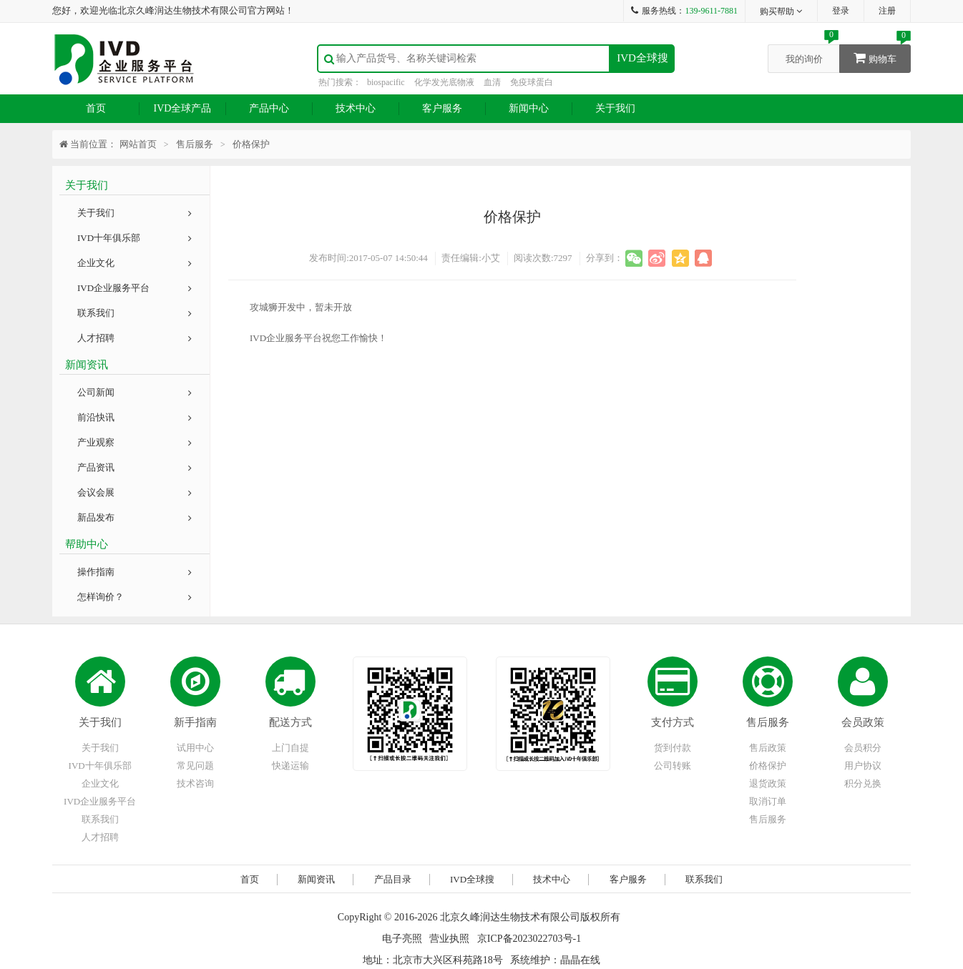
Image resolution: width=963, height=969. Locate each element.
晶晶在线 (580, 960)
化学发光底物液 (444, 82)
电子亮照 (402, 938)
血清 (492, 82)
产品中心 (269, 108)
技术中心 (356, 108)
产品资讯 (134, 467)
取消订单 (767, 801)
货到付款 (672, 747)
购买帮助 (781, 11)
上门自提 (290, 747)
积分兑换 (862, 783)
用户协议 (862, 765)
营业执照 (449, 938)
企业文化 (134, 262)
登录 (840, 11)
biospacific (386, 82)
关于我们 (615, 108)
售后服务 (767, 722)
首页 (96, 108)
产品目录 (392, 879)
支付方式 (672, 722)
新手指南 (195, 722)
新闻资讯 (316, 879)
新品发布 (134, 517)
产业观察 (134, 442)
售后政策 (767, 747)
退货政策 (767, 783)
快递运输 (290, 765)
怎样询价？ (134, 596)
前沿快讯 (134, 417)
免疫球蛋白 (531, 82)
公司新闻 (134, 392)
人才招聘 (134, 338)
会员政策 (862, 722)
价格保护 (767, 765)
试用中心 (195, 747)
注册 (887, 11)
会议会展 (134, 492)
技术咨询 (195, 783)
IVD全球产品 (183, 108)
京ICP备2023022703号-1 (529, 938)
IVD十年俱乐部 (134, 237)
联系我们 (134, 313)
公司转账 (672, 765)
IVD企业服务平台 (134, 287)
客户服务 (442, 108)
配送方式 (290, 722)
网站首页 (138, 144)
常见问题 (195, 765)
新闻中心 (529, 108)
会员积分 (862, 747)
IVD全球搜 (642, 58)
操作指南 (134, 571)
